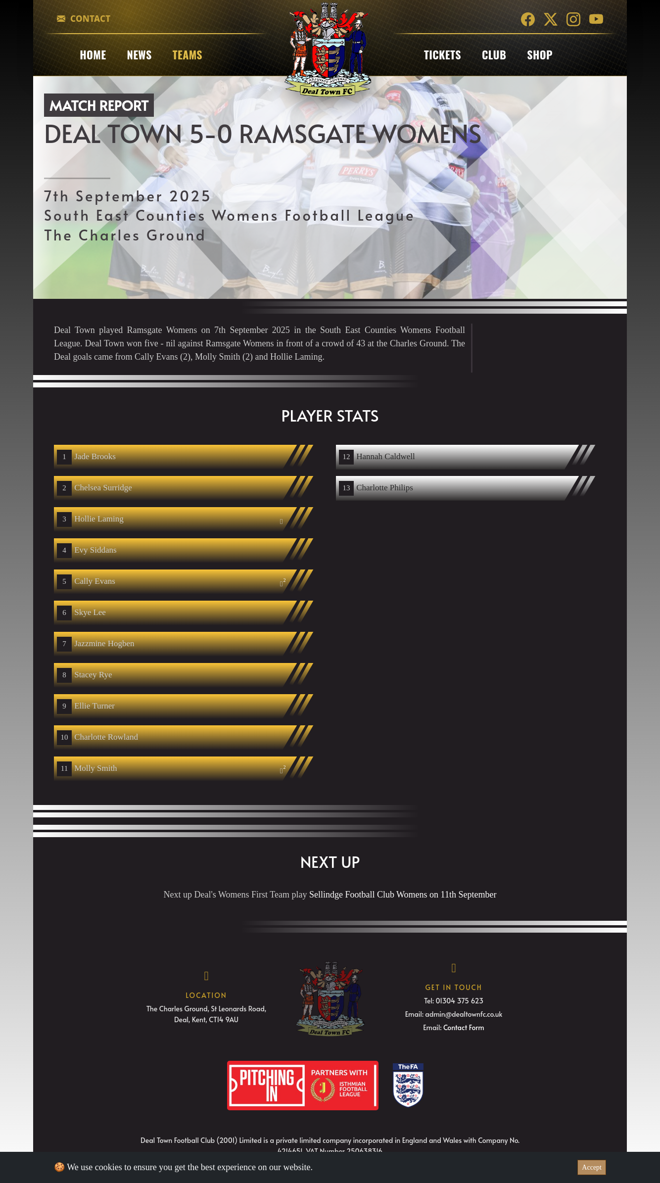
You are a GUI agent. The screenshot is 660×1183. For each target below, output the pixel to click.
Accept (592, 1167)
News (139, 54)
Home (93, 54)
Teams (187, 54)
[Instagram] (573, 18)
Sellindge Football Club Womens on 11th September (403, 894)
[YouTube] (596, 18)
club (494, 54)
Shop (540, 54)
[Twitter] (551, 18)
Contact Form (463, 1027)
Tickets (442, 54)
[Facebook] (528, 18)
